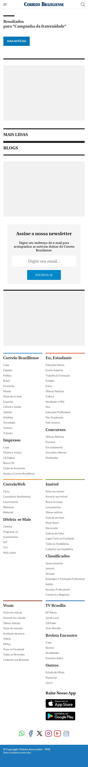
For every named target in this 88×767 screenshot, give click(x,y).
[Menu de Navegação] (5, 4)
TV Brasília (56, 605)
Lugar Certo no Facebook (60, 538)
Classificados (58, 556)
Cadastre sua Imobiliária (59, 549)
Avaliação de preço (13, 633)
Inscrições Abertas (56, 452)
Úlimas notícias (54, 512)
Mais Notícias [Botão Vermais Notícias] (16, 41)
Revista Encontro (61, 635)
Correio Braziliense (21, 358)
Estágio (50, 380)
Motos (7, 644)
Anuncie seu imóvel (56, 496)
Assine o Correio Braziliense (19, 473)
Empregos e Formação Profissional (65, 578)
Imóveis (50, 568)
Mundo (7, 391)
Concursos (56, 429)
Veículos (50, 573)
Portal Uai (51, 677)
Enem (49, 386)
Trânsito (7, 433)
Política (7, 375)
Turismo (7, 427)
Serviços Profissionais (58, 589)
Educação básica (55, 364)
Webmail (8, 512)
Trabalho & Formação (58, 375)
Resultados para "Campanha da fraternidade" (34, 24)
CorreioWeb (14, 484)
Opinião (7, 412)
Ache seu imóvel (55, 491)
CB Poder (51, 623)
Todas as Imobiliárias (57, 543)
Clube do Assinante (14, 468)
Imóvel (52, 484)
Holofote (8, 417)
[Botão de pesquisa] (83, 4)
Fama (6, 491)
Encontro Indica (54, 658)
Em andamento (54, 447)
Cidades (7, 370)
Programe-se (10, 531)
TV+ (5, 547)
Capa (6, 364)
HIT (5, 542)
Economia (8, 386)
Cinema (7, 526)
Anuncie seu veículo (14, 617)
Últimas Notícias (55, 391)
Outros (52, 665)
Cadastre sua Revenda (16, 659)
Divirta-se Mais (17, 519)
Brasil (6, 380)
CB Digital (9, 457)
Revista (50, 647)
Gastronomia (10, 501)
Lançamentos (53, 507)
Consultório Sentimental (17, 496)
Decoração (52, 528)
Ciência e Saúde (12, 406)
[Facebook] (30, 734)
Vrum (8, 605)
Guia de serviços (55, 517)
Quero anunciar (54, 563)
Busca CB (8, 462)
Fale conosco (53, 422)
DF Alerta (51, 612)
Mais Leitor (9, 552)
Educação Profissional (58, 412)
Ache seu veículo (12, 612)
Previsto (50, 442)
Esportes (8, 401)
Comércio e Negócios (58, 594)
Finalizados (52, 457)
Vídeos (7, 638)
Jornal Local (52, 617)
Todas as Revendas (14, 654)
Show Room (52, 522)
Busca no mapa (54, 501)
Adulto (49, 584)
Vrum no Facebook (13, 649)
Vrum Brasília (53, 628)
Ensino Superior (54, 370)
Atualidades (52, 652)
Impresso (12, 440)
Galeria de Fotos (55, 533)
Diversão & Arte (12, 396)
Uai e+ (49, 682)
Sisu (48, 406)
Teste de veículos (13, 628)
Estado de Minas (55, 672)
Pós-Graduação (54, 417)
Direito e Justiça (12, 452)
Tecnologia (9, 422)
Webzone (8, 507)
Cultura (50, 396)
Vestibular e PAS (55, 401)
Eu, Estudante (59, 358)
